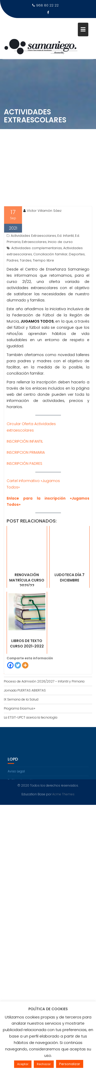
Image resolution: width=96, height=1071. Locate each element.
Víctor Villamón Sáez (42, 244)
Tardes (25, 294)
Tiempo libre (43, 294)
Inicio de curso (60, 275)
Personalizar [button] (69, 1063)
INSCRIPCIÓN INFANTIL (25, 475)
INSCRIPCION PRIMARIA (26, 486)
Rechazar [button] (44, 1064)
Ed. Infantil (65, 269)
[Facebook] (10, 699)
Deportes (77, 288)
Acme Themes (63, 793)
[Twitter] (18, 699)
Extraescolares (34, 275)
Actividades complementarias (36, 282)
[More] (25, 699)
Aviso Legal (16, 777)
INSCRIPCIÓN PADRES (24, 497)
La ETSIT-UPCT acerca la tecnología (30, 717)
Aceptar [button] (22, 1064)
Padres (12, 294)
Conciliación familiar (50, 288)
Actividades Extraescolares (33, 269)
